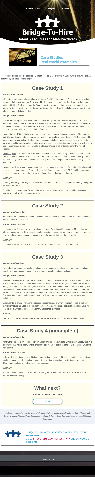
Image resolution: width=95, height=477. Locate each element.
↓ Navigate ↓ (51, 8)
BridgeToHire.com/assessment (51, 438)
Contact (65, 9)
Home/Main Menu (33, 9)
